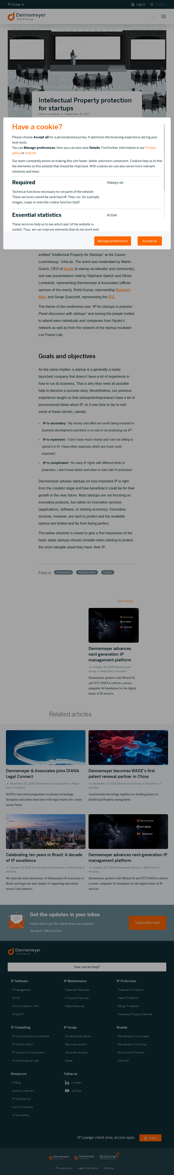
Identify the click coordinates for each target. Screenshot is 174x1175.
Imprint (30, 153)
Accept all (150, 241)
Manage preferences (113, 241)
